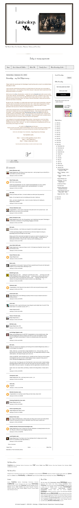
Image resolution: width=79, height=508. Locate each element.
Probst (47, 475)
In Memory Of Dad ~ (61, 183)
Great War (59, 489)
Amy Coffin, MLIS (14, 245)
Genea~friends (61, 488)
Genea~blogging (53, 488)
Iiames (64, 473)
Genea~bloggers (44, 488)
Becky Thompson (14, 217)
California (12, 161)
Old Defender (37, 475)
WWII (43, 500)
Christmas (43, 485)
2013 (57, 140)
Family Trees (67, 485)
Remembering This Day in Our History (33, 112)
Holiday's (70, 489)
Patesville (31, 486)
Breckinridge (24, 482)
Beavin (12, 473)
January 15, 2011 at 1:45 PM (16, 188)
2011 (57, 144)
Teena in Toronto (14, 315)
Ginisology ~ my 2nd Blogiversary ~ (62, 181)
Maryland (28, 485)
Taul (64, 475)
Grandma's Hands (52, 489)
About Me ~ (33, 67)
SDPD (56, 496)
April (59, 161)
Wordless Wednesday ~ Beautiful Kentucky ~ (62, 188)
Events (58, 485)
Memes (43, 493)
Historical (64, 489)
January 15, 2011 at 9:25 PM (16, 371)
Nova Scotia (26, 486)
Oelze (34, 475)
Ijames (70, 473)
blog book (61, 500)
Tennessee (29, 488)
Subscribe (63, 94)
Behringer (18, 465)
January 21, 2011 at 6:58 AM (16, 422)
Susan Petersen (13, 255)
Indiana (19, 485)
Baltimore (19, 482)
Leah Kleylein (13, 436)
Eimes (45, 473)
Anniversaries (53, 482)
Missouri (30, 475)
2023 (57, 122)
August (59, 153)
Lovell (26, 475)
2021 (57, 124)
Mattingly (32, 485)
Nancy (11, 263)
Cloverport (31, 473)
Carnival (60, 483)
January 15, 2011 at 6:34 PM (16, 327)
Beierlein (22, 465)
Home (8, 67)
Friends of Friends (56, 473)
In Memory (49, 491)
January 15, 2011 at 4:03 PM (16, 268)
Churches (48, 485)
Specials (70, 496)
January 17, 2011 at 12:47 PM (16, 387)
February (60, 165)
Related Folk (47, 496)
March (59, 163)
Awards (58, 482)
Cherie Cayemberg (14, 408)
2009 (57, 198)
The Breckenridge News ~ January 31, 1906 (63, 170)
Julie (11, 383)
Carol (11, 303)
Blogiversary (28, 126)
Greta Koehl (12, 293)
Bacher (14, 465)
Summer (42, 497)
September (60, 152)
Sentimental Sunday (61, 496)
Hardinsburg (9, 485)
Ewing (62, 485)
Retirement (52, 496)
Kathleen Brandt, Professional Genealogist (20, 426)
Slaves (55, 475)
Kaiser (41, 465)
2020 (57, 126)
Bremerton (36, 482)
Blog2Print (70, 482)
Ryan (50, 475)
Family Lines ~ (43, 67)
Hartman (37, 465)
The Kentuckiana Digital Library (66, 497)
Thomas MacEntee (14, 207)
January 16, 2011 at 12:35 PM (16, 379)
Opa (56, 465)
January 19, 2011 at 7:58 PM (16, 412)
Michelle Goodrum (14, 392)
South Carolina (20, 488)
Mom (47, 465)
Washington (12, 489)
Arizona (8, 482)
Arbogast (9, 473)
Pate (41, 475)
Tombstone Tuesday (48, 499)
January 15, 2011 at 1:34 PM (16, 175)
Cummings (36, 473)
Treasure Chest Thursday (62, 499)
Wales (8, 489)
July (59, 155)
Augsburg (10, 465)
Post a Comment (12, 444)
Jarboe (13, 475)
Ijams (8, 475)
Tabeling (60, 475)
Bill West (12, 324)
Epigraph (55, 485)
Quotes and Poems (68, 494)
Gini (11, 192)
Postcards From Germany (63, 465)
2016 (57, 134)
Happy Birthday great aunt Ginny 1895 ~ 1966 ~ (63, 191)
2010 (57, 197)
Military (64, 493)
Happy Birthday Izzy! (62, 178)
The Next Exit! (60, 185)
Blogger (62, 504)
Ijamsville (14, 485)
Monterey (50, 465)
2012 (57, 142)
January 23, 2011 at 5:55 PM (16, 441)
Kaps (44, 465)
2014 (57, 138)
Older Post (48, 447)
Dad (39, 473)
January (59, 167)
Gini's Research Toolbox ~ (20, 67)
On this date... (28, 115)
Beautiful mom (37, 94)
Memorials (54, 493)
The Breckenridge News (54, 497)
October (59, 150)
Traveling (33, 488)
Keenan (16, 475)
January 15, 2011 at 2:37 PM (16, 222)
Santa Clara (14, 488)
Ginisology (16, 161)
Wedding (46, 500)
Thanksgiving (46, 497)
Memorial (48, 493)
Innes (11, 475)
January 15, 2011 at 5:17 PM (16, 289)
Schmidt (15, 466)
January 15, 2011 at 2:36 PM (16, 213)
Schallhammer (10, 466)
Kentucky (21, 475)
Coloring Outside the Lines (16, 400)
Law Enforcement (64, 491)
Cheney (24, 473)
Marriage (70, 491)
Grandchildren (44, 489)
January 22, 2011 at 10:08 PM (16, 431)
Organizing (51, 494)
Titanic (42, 499)
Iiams (67, 473)
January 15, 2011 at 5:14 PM (16, 280)
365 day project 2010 (45, 482)
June (59, 157)
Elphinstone (50, 473)
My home (67, 493)
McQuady (36, 485)
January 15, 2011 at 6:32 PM (16, 319)
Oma (16, 94)
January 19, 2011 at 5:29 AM (16, 404)
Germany (35, 484)
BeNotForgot (13, 272)
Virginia (36, 488)
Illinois (17, 485)
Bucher (31, 465)
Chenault (20, 473)
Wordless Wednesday (54, 500)
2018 (57, 130)
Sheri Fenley (13, 180)
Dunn (41, 473)
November (60, 148)
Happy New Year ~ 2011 (62, 194)
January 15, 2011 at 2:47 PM (16, 240)
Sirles (53, 475)
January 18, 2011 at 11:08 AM (16, 395)
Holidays (44, 491)
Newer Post (9, 447)
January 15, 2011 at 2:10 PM (16, 203)
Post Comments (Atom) (17, 449)
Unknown (12, 285)
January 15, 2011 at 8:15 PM (16, 340)
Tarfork (25, 488)
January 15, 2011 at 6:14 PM (16, 311)
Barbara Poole (13, 416)
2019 (57, 128)
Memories (60, 493)
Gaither (61, 473)
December (60, 146)
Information (54, 491)
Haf (34, 465)
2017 (57, 132)
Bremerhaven (26, 465)
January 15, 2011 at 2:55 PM (16, 250)
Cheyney (27, 473)
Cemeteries (65, 483)
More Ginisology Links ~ (57, 67)
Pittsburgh (44, 475)
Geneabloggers (67, 486)
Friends (51, 486)
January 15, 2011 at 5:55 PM (16, 298)
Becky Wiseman (13, 170)
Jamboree (58, 491)
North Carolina (19, 486)
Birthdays (63, 482)
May (59, 159)
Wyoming (16, 489)
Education (52, 485)
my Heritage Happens (15, 332)
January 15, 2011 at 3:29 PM (16, 258)
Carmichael (16, 473)
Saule (70, 465)
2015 (57, 136)
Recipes (42, 496)
